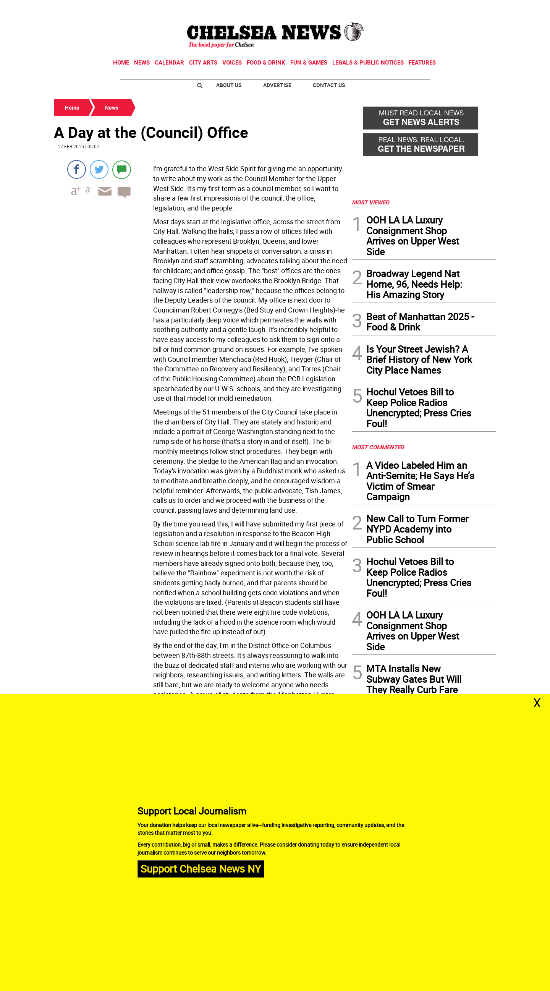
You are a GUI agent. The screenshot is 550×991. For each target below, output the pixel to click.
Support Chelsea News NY (201, 868)
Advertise (277, 85)
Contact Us (329, 85)
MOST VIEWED (370, 202)
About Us (229, 85)
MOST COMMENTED (378, 447)
